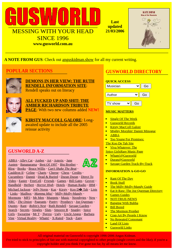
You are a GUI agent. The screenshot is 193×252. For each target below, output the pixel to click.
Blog (11, 168)
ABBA (12, 160)
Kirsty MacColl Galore (125, 127)
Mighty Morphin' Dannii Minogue (133, 131)
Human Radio (77, 185)
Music (65, 197)
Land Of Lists (119, 223)
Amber (39, 160)
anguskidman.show (78, 59)
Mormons (14, 197)
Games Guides (120, 195)
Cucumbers (15, 177)
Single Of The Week (123, 119)
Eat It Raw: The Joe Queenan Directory (136, 191)
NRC (11, 202)
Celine (30, 172)
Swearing (24, 214)
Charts (42, 172)
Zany (78, 218)
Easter (23, 181)
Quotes (13, 206)
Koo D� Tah (79, 189)
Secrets (25, 210)
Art (49, 160)
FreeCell (35, 181)
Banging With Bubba (124, 203)
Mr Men (38, 197)
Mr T (36, 214)
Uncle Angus (72, 214)
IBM (92, 185)
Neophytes (79, 197)
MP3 (27, 197)
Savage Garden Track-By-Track (131, 164)
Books (21, 168)
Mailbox (26, 193)
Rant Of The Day (121, 178)
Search (12, 210)
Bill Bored (117, 207)
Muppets (52, 197)
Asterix (59, 160)
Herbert (29, 185)
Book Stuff (117, 182)
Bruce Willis (37, 168)
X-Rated (57, 218)
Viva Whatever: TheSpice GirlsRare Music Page (124, 149)
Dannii (30, 177)
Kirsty (63, 189)
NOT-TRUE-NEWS (123, 199)
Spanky (76, 210)
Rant (23, 206)
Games (61, 181)
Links (14, 193)
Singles (37, 210)
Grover (89, 181)
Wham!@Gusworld (123, 155)
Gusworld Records (122, 123)
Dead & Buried (48, 177)
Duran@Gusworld (122, 159)
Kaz (53, 189)
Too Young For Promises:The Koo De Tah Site (125, 141)
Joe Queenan (84, 202)
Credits (77, 172)
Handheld (14, 185)
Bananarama (28, 164)
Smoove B (61, 210)
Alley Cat (26, 160)
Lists (94, 189)
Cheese (54, 172)
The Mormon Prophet (124, 211)
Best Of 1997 (48, 164)
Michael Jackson (19, 189)
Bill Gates (75, 181)
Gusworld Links (121, 227)
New (92, 197)
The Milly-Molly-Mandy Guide (131, 186)
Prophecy (67, 202)
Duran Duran (69, 177)
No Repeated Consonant (126, 219)
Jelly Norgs (40, 189)
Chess (65, 172)
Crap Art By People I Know (128, 215)
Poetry (53, 202)
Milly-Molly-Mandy (68, 193)
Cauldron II (15, 172)
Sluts (48, 210)
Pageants (40, 202)
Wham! (44, 218)
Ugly (57, 214)
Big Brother (68, 164)
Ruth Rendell (57, 206)
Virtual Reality (27, 218)
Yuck (69, 218)
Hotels (60, 185)
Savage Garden (79, 206)
